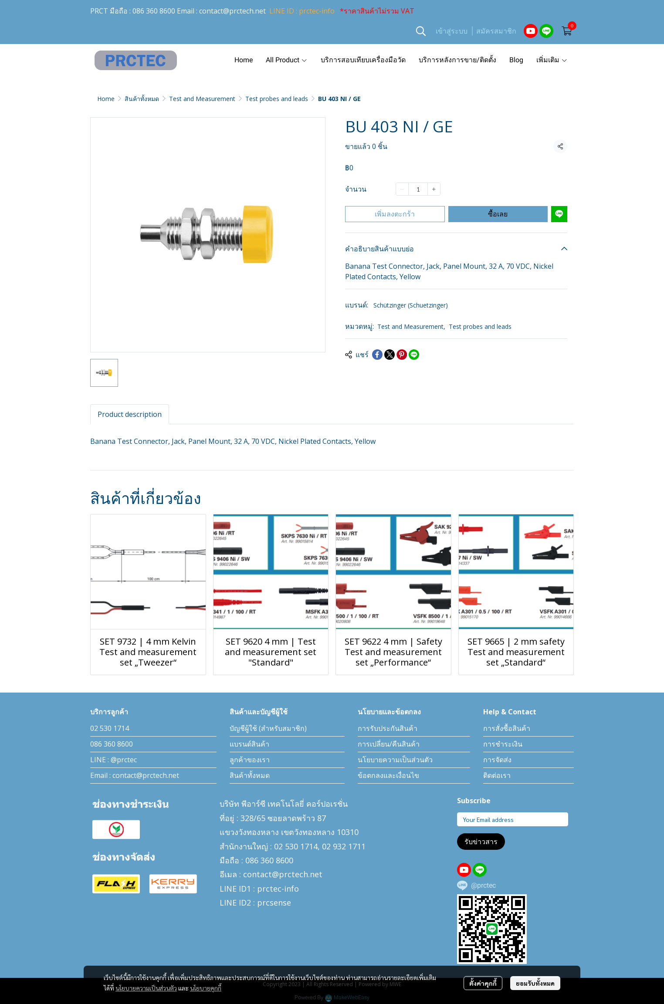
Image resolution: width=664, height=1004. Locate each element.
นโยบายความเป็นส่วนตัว (146, 988)
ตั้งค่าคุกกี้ (483, 983)
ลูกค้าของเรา (250, 759)
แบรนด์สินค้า (249, 744)
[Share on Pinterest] (401, 354)
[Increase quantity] (434, 189)
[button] (420, 31)
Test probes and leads (276, 99)
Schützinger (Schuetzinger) (410, 305)
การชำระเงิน (502, 744)
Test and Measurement (202, 99)
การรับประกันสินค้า (387, 728)
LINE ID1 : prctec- (252, 888)
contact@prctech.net (232, 11)
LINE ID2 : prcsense (255, 902)
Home (106, 99)
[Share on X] (389, 354)
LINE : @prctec (113, 759)
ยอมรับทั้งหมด (535, 983)
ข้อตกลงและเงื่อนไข (388, 775)
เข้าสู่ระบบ (452, 31)
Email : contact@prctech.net (134, 775)
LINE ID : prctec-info (302, 11)
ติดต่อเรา (497, 775)
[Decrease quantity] (402, 189)
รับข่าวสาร (481, 841)
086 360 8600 (153, 11)
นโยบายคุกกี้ (205, 988)
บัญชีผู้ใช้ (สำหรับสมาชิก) (268, 728)
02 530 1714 (109, 728)
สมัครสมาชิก (496, 31)
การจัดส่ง (497, 759)
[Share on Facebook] (377, 354)
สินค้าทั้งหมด (142, 99)
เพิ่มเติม (552, 60)
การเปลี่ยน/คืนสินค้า (389, 744)
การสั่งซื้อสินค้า (506, 728)
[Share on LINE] (414, 354)
